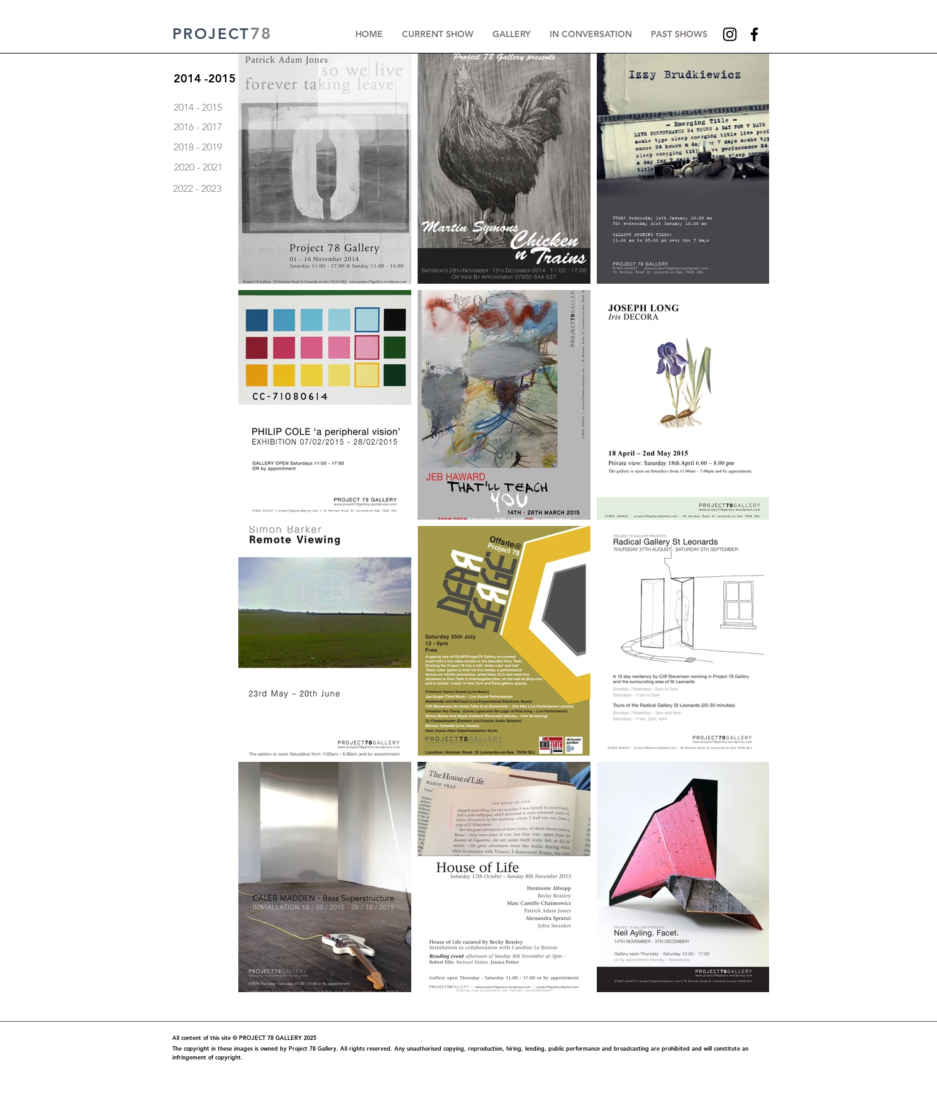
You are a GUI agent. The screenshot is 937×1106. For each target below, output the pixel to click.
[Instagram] (730, 34)
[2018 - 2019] (252, 147)
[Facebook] (754, 34)
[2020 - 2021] (198, 167)
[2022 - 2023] (196, 188)
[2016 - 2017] (252, 127)
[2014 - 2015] (252, 107)
